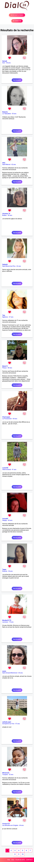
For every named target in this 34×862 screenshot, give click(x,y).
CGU (12, 860)
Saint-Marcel (6, 164)
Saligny (4, 520)
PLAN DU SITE (20, 860)
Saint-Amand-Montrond (9, 673)
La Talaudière (6, 113)
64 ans (15, 418)
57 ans (17, 724)
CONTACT (29, 860)
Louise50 (5, 468)
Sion (3, 63)
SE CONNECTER (17, 21)
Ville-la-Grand (6, 469)
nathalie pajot (6, 722)
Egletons (5, 317)
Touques (5, 774)
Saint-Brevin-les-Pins (8, 266)
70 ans (11, 622)
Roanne (4, 571)
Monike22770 (6, 620)
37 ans (11, 317)
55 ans (14, 113)
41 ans (14, 469)
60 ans (10, 520)
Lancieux (5, 622)
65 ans (20, 673)
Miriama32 (5, 773)
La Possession (7, 418)
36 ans (10, 571)
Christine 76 (6, 213)
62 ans (14, 164)
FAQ (8, 860)
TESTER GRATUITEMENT (17, 15)
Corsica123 (6, 823)
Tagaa (4, 569)
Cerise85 (5, 518)
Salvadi (4, 61)
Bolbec (4, 215)
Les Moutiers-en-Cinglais (10, 825)
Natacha (5, 112)
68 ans (10, 368)
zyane (4, 671)
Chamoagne (6, 417)
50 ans (8, 63)
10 (22, 854)
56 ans (10, 215)
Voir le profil (17, 80)
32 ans (11, 774)
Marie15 (5, 366)
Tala (3, 315)
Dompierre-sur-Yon (8, 724)
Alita (3, 163)
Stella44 (5, 264)
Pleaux (4, 368)
